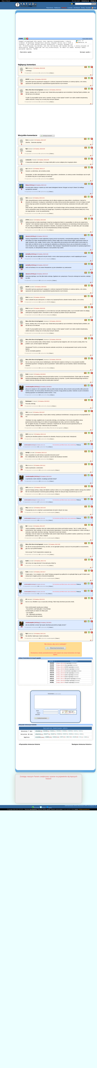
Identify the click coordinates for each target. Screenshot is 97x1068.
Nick (37, 713)
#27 (38, 502)
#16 (39, 428)
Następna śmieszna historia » (82, 747)
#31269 (75, 740)
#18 (39, 395)
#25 (39, 481)
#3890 (48, 740)
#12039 (39, 740)
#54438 (58, 734)
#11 (39, 406)
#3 (39, 315)
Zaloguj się (93, 1)
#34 (38, 586)
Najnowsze (49, 7)
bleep (27, 185)
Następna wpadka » (85, 52)
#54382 (38, 734)
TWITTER (43, 811)
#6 (39, 230)
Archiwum (77, 7)
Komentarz (54, 694)
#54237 (65, 737)
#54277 (47, 737)
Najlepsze (57, 7)
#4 (39, 192)
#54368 (64, 734)
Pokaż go (79, 445)
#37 (39, 627)
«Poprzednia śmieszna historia (29, 747)
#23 (39, 470)
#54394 (46, 734)
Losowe (70, 7)
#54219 (39, 737)
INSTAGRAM (35, 811)
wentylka (28, 254)
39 (81, 42)
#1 (39, 73)
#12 (39, 302)
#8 (39, 259)
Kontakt (88, 7)
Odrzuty (63, 7)
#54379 (76, 734)
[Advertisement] (7, 534)
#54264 (59, 737)
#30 (39, 538)
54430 (52, 671)
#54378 (70, 734)
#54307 (53, 737)
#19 (39, 578)
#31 (38, 594)
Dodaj (83, 7)
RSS (94, 7)
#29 (38, 520)
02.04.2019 (85, 38)
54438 (52, 664)
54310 (52, 673)
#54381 (52, 734)
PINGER (49, 811)
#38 (39, 638)
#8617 (69, 740)
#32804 (86, 740)
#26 (39, 494)
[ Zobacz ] (51, 73)
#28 (39, 513)
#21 (39, 439)
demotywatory (33, 812)
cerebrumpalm (30, 387)
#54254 (71, 737)
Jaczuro (28, 236)
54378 (52, 675)
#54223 (77, 737)
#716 (81, 740)
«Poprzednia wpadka (25, 52)
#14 (39, 368)
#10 (39, 281)
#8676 (62, 740)
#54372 (81, 734)
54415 (52, 669)
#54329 (82, 737)
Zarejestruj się (85, 1)
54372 (52, 680)
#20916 (56, 740)
